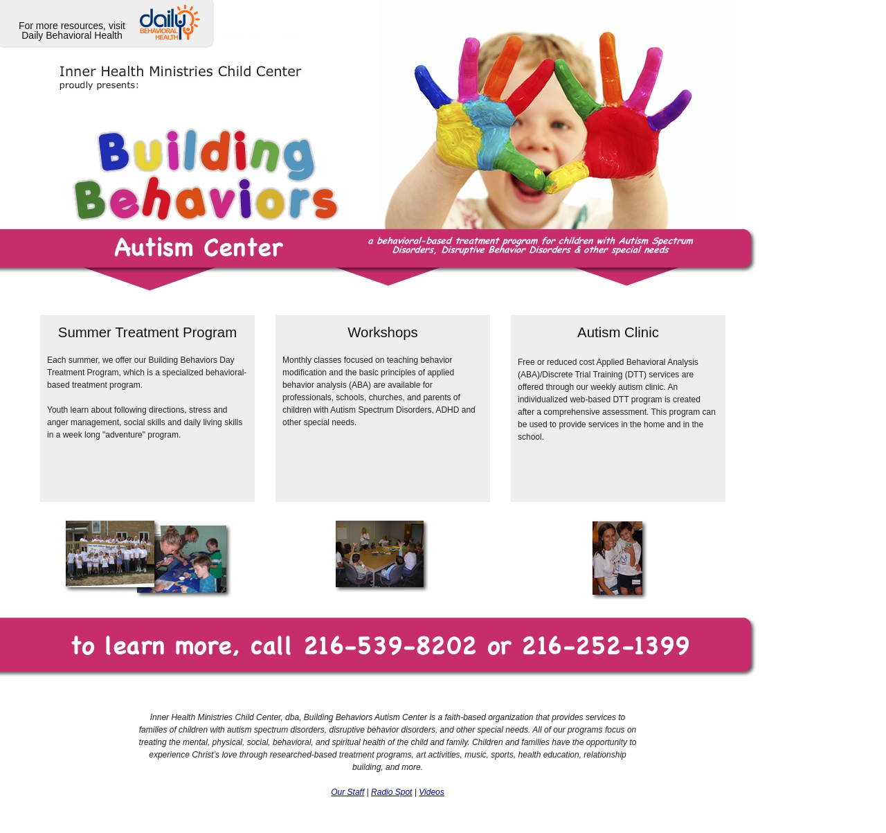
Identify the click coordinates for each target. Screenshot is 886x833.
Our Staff (347, 792)
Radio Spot (391, 792)
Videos (431, 792)
